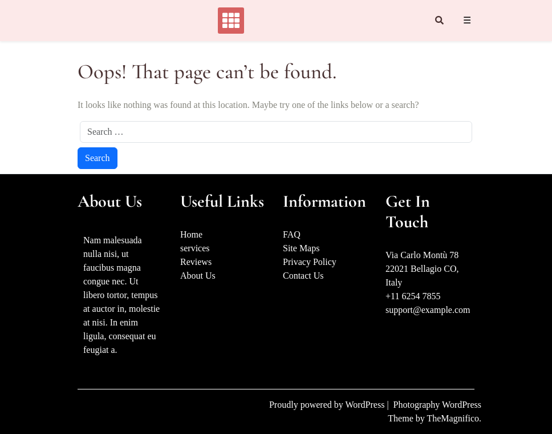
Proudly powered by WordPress (328, 404)
